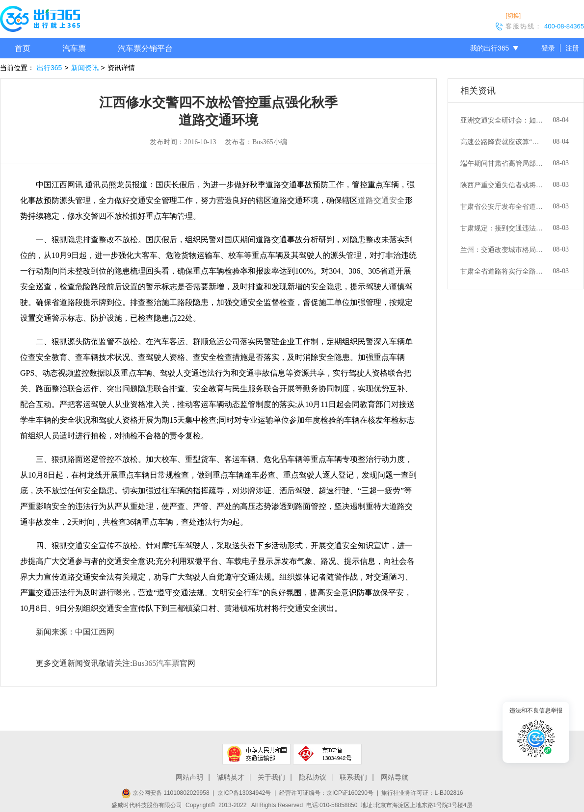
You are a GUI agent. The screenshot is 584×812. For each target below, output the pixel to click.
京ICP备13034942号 (244, 792)
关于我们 (271, 777)
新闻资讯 (85, 68)
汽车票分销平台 (145, 48)
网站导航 (394, 777)
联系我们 (353, 777)
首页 (22, 48)
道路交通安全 (381, 200)
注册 (572, 48)
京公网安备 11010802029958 (165, 792)
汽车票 (74, 48)
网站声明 (189, 777)
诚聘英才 (230, 777)
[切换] (513, 15)
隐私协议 (312, 777)
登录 (548, 48)
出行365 (49, 68)
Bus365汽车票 (156, 663)
